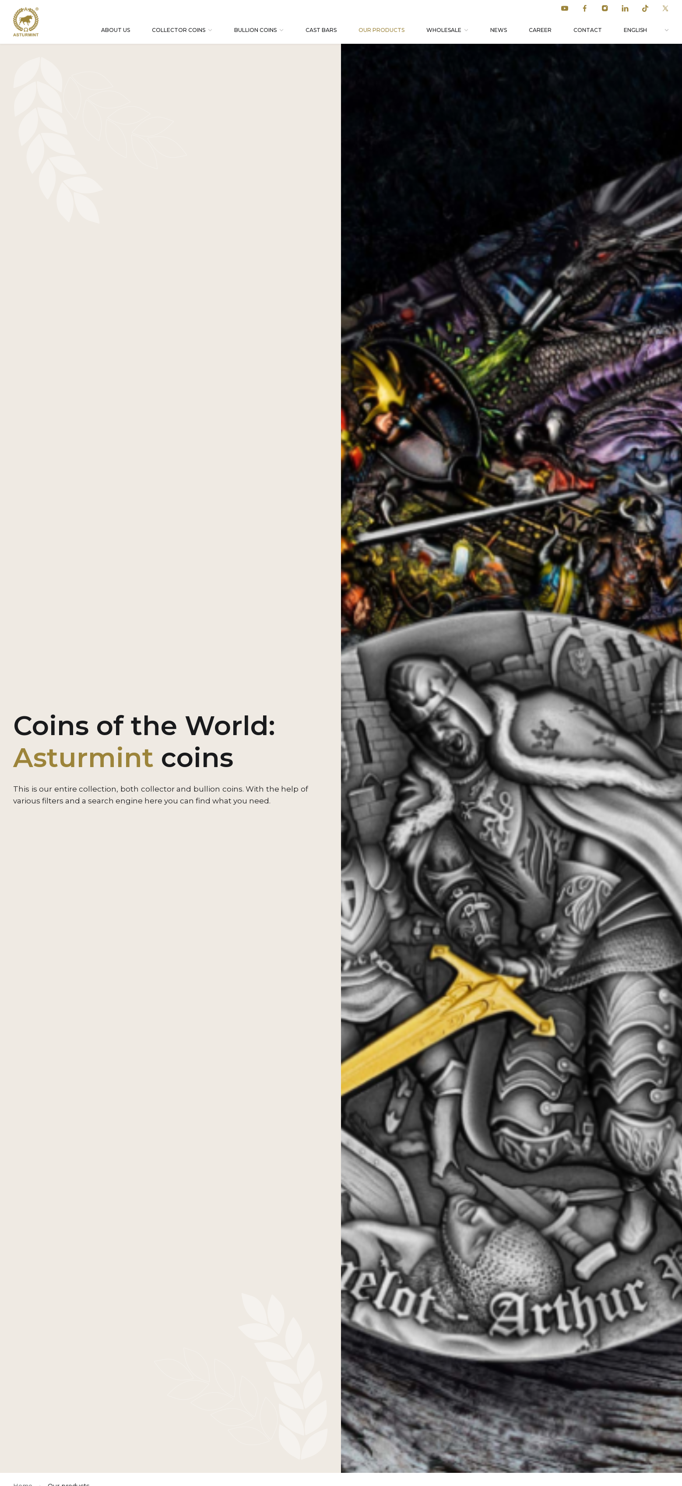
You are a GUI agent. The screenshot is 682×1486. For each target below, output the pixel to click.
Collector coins (178, 30)
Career (540, 30)
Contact (587, 30)
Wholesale (443, 30)
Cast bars (321, 30)
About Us (115, 30)
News (498, 30)
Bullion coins (255, 30)
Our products (381, 30)
